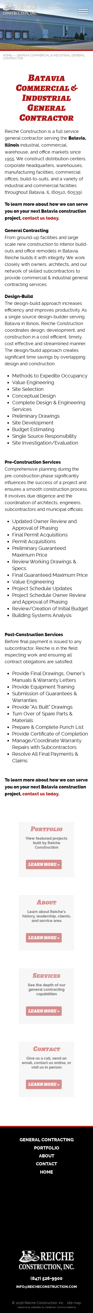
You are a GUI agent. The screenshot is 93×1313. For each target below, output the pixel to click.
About (46, 1156)
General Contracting (47, 1140)
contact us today (40, 218)
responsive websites (29, 1307)
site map (74, 1303)
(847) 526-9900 (46, 1278)
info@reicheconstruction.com (46, 1287)
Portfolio (46, 1148)
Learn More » (44, 866)
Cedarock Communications (60, 1307)
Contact (46, 1164)
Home (7, 55)
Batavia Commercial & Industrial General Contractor (44, 57)
